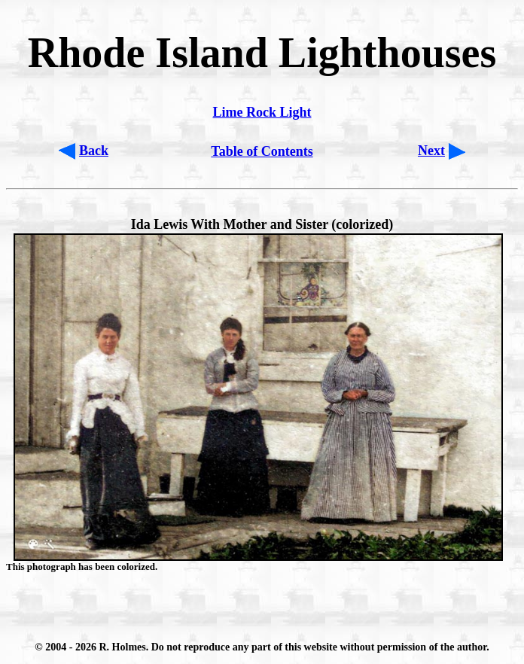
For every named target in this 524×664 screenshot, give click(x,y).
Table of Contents (261, 151)
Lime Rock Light (261, 112)
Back (93, 150)
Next (431, 150)
